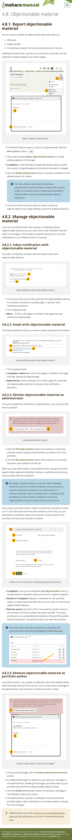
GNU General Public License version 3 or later (42, 834)
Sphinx (53, 836)
